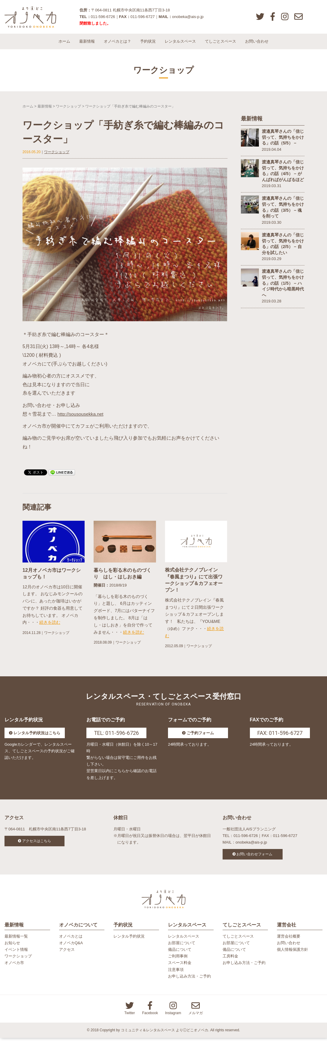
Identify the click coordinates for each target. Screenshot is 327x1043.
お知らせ (12, 948)
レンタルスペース (180, 45)
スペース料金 (179, 968)
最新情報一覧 (16, 941)
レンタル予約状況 (129, 941)
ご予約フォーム (200, 736)
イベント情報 (16, 955)
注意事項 (176, 974)
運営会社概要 (288, 941)
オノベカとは (70, 941)
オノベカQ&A (71, 948)
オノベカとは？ (117, 45)
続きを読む (49, 625)
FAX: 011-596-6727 (279, 736)
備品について (179, 955)
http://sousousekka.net (81, 417)
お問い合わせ (256, 45)
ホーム (64, 45)
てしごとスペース (220, 45)
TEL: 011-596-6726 (116, 736)
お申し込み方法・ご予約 (189, 981)
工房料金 (230, 961)
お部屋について (181, 948)
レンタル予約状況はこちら (37, 736)
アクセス (67, 955)
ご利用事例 (178, 961)
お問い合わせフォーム (254, 858)
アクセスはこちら (36, 844)
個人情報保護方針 (292, 955)
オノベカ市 (14, 968)
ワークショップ (68, 110)
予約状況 (148, 45)
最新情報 (87, 45)
